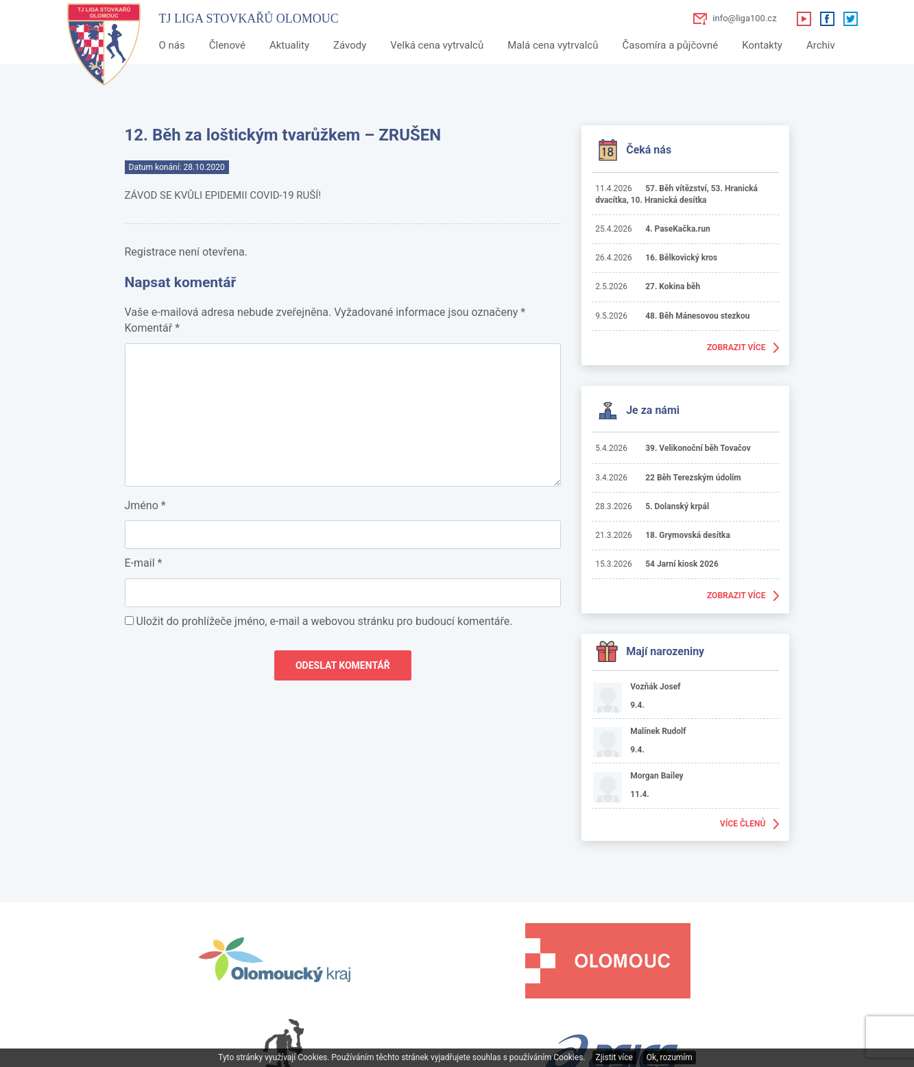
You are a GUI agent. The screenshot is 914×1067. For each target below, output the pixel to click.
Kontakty (762, 45)
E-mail (144, 562)
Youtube (803, 18)
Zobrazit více (736, 347)
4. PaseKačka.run (677, 229)
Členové (227, 45)
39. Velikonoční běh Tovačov (698, 448)
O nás (172, 45)
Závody (349, 45)
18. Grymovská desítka (687, 535)
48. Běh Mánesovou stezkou (697, 316)
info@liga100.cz (744, 18)
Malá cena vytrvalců (552, 45)
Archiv (820, 45)
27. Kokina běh (672, 286)
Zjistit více (614, 1057)
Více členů (742, 824)
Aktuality (289, 45)
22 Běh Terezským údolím (693, 477)
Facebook (827, 18)
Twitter (850, 18)
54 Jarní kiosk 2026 (682, 564)
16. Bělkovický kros (681, 257)
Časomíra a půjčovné (670, 45)
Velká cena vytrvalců (436, 45)
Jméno (145, 505)
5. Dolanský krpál (677, 506)
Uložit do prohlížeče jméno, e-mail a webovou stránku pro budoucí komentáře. (324, 621)
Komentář (152, 327)
